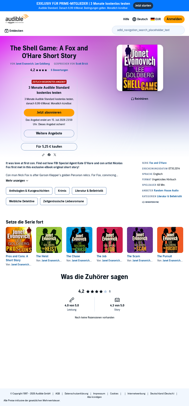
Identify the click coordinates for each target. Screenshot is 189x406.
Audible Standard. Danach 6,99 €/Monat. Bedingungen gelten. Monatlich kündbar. (83, 5)
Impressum (99, 393)
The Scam (133, 256)
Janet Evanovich (20, 264)
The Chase (73, 256)
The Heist (42, 256)
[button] (43, 154)
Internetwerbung (137, 393)
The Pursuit (164, 256)
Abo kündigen (94, 397)
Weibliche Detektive (22, 201)
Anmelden (174, 19)
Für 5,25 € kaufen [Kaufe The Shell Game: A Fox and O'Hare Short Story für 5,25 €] (49, 147)
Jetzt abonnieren (49, 112)
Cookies (114, 393)
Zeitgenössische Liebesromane (63, 201)
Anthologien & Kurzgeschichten (29, 191)
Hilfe (126, 19)
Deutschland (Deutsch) (162, 393)
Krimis (62, 191)
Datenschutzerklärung (77, 393)
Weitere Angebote (49, 133)
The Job (101, 256)
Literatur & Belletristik (89, 191)
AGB (57, 393)
